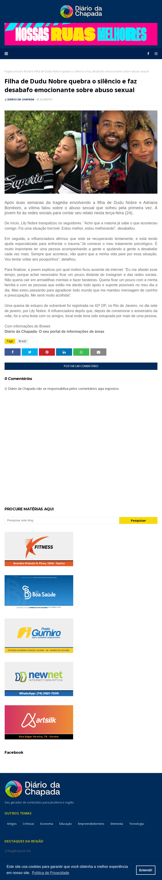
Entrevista (117, 824)
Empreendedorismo (91, 824)
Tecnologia (136, 824)
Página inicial (13, 71)
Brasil (27, 71)
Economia (46, 824)
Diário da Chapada (20, 99)
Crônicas (28, 824)
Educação (65, 824)
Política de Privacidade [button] (50, 873)
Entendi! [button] (145, 870)
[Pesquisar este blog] (62, 520)
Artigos (11, 824)
